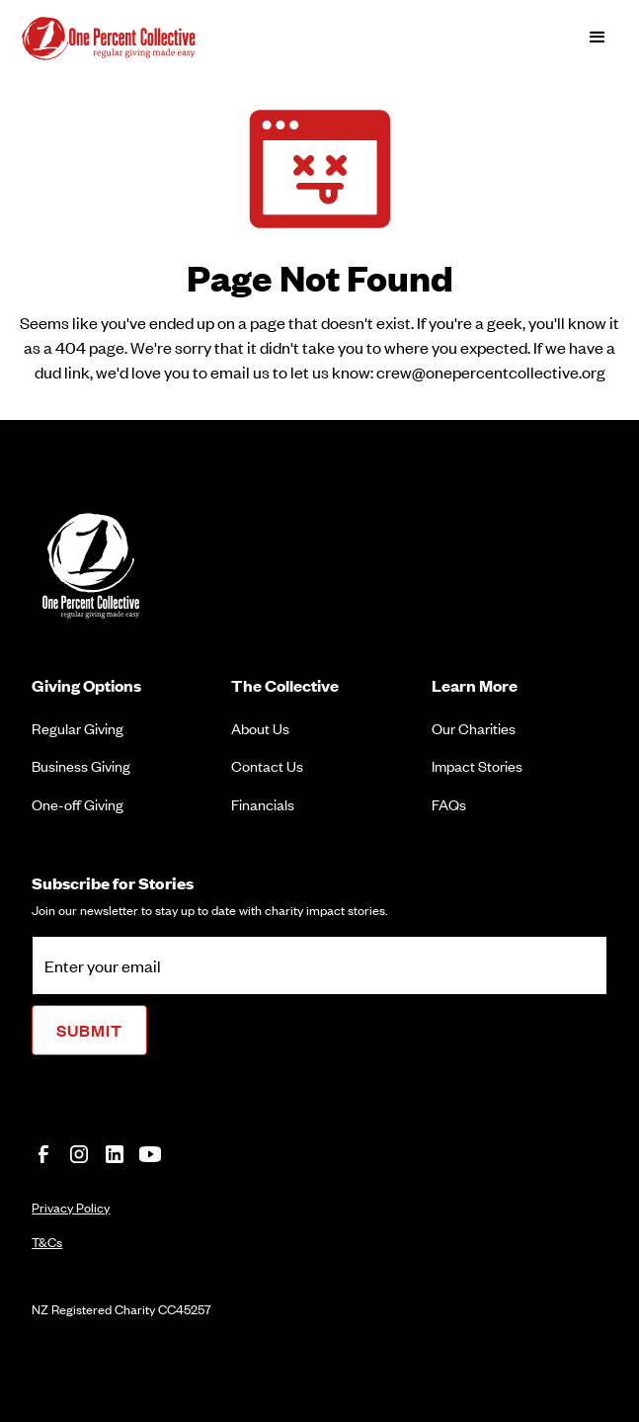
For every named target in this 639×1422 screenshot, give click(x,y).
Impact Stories (477, 765)
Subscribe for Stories (113, 883)
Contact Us (267, 765)
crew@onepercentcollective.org (490, 371)
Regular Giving (77, 727)
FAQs (449, 804)
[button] (597, 37)
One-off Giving (77, 804)
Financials (262, 804)
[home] (125, 37)
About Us (260, 727)
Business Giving (81, 765)
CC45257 (184, 1308)
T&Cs (47, 1241)
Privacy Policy (71, 1207)
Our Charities (474, 727)
